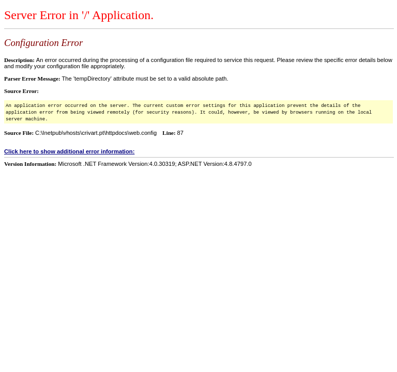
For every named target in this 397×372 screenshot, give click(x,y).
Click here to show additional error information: (69, 151)
